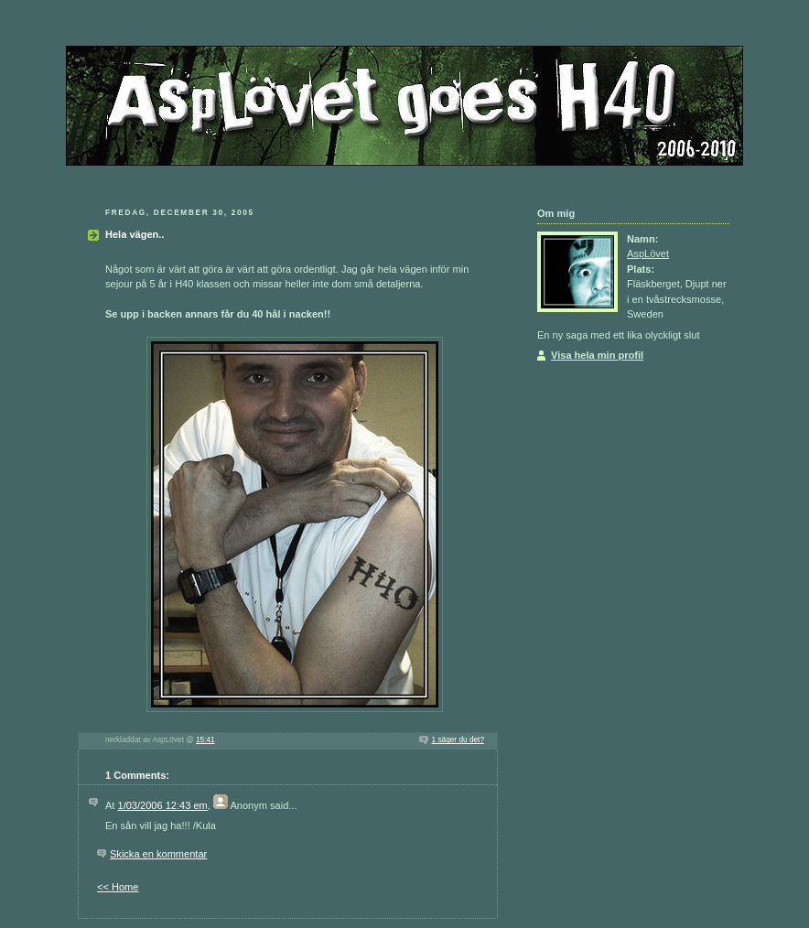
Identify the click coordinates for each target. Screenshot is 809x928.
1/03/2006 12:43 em (163, 805)
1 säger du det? (458, 740)
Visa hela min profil (597, 355)
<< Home (117, 886)
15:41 (205, 740)
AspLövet (648, 253)
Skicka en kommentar (158, 853)
